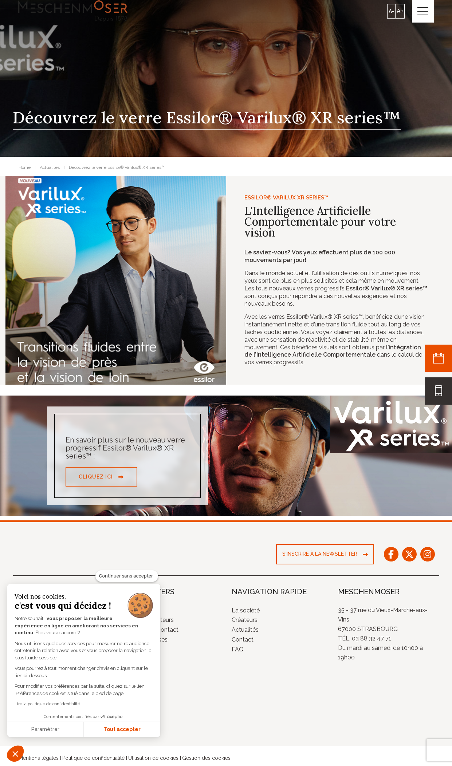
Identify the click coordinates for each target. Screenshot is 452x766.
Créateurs (245, 620)
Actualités (245, 630)
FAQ (238, 649)
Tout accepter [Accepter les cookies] (122, 729)
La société (246, 610)
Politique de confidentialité (93, 758)
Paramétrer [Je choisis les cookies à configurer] (45, 729)
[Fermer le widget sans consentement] (126, 576)
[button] (15, 753)
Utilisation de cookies (153, 758)
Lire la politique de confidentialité (47, 703)
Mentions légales (39, 758)
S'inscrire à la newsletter (319, 554)
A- (391, 11)
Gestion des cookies (206, 758)
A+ (400, 11)
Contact (242, 639)
